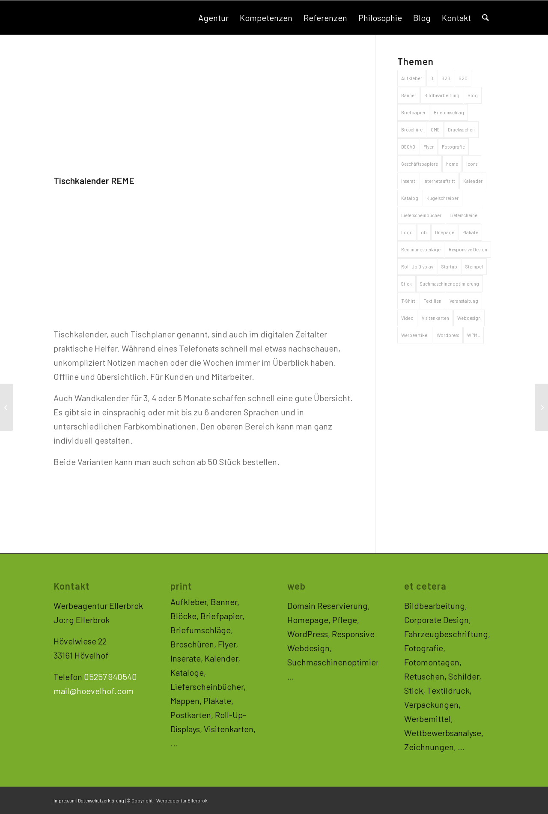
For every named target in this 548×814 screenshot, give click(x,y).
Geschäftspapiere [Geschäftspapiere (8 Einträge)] (419, 164)
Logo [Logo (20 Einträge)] (407, 232)
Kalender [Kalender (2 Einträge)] (472, 181)
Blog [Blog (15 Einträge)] (473, 95)
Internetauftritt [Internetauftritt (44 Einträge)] (439, 181)
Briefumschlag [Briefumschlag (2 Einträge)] (449, 112)
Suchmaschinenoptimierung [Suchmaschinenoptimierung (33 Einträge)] (449, 283)
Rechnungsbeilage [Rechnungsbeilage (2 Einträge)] (421, 249)
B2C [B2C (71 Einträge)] (463, 78)
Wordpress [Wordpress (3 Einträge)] (448, 335)
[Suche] (485, 17)
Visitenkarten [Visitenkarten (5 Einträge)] (435, 318)
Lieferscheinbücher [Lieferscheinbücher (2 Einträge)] (421, 215)
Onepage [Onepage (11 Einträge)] (444, 232)
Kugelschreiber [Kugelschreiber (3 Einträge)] (442, 198)
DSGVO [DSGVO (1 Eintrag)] (408, 146)
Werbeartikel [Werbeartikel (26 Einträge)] (415, 335)
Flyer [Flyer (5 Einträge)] (428, 146)
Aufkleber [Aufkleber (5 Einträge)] (411, 78)
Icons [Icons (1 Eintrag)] (471, 164)
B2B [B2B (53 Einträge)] (445, 78)
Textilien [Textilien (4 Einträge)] (432, 301)
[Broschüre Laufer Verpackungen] (6, 407)
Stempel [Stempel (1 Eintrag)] (474, 266)
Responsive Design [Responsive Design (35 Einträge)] (468, 249)
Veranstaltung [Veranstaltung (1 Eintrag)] (464, 301)
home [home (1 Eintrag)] (452, 164)
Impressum (65, 800)
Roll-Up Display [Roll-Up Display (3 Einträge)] (417, 266)
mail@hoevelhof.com (94, 691)
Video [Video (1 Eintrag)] (407, 318)
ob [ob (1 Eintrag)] (424, 232)
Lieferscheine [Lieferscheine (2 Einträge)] (463, 215)
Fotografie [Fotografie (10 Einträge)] (453, 146)
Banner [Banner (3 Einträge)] (408, 95)
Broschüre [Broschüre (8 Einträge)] (412, 129)
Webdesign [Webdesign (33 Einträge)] (469, 318)
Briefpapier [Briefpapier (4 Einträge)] (413, 112)
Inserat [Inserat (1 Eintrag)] (408, 181)
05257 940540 (110, 676)
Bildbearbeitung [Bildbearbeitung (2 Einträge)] (441, 95)
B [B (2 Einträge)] (431, 78)
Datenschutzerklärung (101, 800)
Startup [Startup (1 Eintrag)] (449, 266)
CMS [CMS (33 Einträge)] (435, 129)
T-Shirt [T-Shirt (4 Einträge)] (408, 301)
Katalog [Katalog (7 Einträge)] (409, 198)
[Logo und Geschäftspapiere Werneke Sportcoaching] (541, 407)
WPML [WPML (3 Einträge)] (473, 335)
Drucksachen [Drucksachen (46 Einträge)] (461, 129)
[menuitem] (213, 17)
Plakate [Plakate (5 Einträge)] (470, 232)
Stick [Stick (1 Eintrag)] (406, 283)
